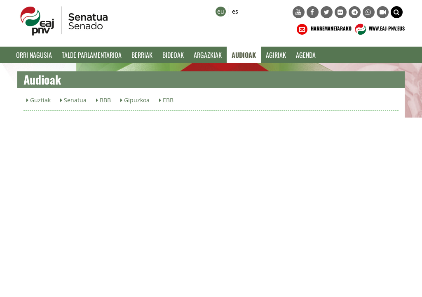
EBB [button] (166, 100)
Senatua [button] (73, 100)
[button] (397, 12)
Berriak (141, 55)
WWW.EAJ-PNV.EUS (379, 29)
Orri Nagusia (34, 55)
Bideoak (173, 55)
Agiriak (276, 55)
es (235, 11)
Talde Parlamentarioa (92, 55)
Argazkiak (208, 55)
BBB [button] (103, 100)
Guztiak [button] (38, 100)
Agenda (306, 55)
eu (220, 11)
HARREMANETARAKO (323, 29)
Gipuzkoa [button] (135, 100)
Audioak (244, 55)
